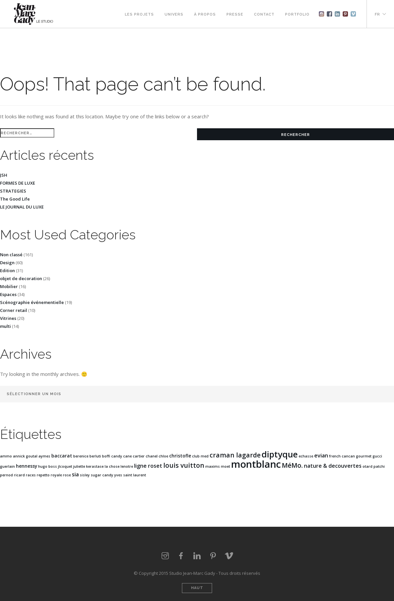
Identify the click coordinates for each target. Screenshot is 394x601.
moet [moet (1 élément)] (225, 466)
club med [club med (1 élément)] (200, 456)
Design (7, 263)
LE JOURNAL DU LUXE (22, 207)
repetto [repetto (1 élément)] (43, 475)
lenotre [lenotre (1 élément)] (127, 466)
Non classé (11, 255)
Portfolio (297, 14)
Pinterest (345, 14)
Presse (234, 14)
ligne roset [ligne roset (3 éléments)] (148, 465)
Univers (174, 14)
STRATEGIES (13, 191)
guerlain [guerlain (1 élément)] (7, 466)
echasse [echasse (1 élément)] (306, 456)
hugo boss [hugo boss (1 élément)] (47, 466)
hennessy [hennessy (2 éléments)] (26, 466)
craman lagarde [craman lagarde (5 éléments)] (235, 455)
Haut (197, 588)
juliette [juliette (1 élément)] (79, 466)
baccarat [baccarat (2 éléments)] (61, 455)
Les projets (139, 14)
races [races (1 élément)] (31, 475)
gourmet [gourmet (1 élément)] (363, 456)
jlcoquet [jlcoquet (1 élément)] (65, 466)
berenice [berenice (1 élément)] (80, 456)
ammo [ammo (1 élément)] (6, 456)
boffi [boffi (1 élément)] (106, 456)
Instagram (321, 14)
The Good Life (15, 199)
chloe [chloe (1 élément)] (163, 456)
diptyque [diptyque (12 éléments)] (280, 454)
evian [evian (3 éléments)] (321, 455)
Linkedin (337, 14)
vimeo (228, 556)
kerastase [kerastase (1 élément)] (95, 466)
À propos (205, 14)
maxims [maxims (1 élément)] (212, 466)
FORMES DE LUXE (17, 183)
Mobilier (9, 286)
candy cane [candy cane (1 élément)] (121, 456)
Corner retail (13, 310)
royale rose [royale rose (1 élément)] (61, 475)
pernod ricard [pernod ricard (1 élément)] (12, 475)
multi (5, 326)
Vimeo (353, 14)
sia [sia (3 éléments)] (75, 474)
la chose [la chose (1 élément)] (112, 466)
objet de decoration (21, 278)
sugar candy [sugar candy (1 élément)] (102, 475)
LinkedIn (197, 556)
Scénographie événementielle (32, 302)
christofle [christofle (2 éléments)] (180, 455)
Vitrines (8, 318)
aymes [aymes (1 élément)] (44, 456)
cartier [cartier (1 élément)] (139, 456)
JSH (3, 175)
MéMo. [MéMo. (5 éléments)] (292, 465)
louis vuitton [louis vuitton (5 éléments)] (183, 465)
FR (377, 14)
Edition (7, 270)
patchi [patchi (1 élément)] (379, 466)
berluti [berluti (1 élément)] (95, 456)
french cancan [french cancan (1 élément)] (342, 456)
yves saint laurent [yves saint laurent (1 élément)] (130, 475)
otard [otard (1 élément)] (367, 466)
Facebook (329, 14)
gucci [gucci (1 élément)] (377, 456)
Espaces (8, 294)
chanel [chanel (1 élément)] (152, 456)
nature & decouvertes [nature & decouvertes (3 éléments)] (333, 465)
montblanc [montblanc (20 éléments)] (256, 464)
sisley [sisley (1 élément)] (85, 475)
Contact (264, 14)
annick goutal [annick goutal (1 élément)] (25, 456)
